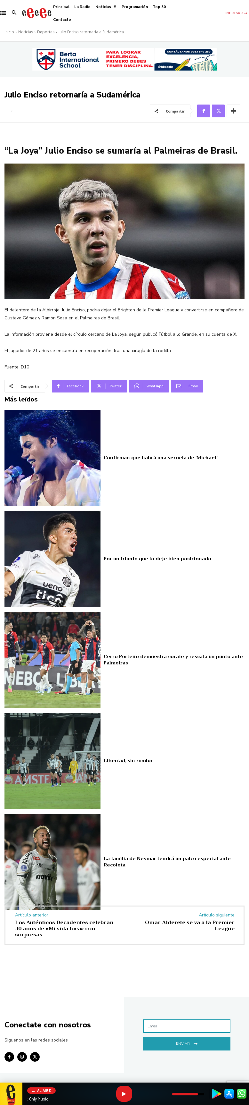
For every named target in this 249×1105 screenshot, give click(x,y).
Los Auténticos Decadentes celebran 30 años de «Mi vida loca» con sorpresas (64, 928)
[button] (14, 13)
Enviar (186, 1043)
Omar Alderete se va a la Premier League (190, 925)
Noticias (25, 32)
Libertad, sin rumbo (126, 760)
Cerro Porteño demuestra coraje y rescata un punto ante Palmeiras (167, 659)
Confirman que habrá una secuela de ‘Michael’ (155, 457)
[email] (186, 1026)
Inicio (9, 32)
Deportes (45, 32)
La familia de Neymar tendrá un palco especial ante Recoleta (170, 861)
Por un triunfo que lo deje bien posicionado (152, 558)
